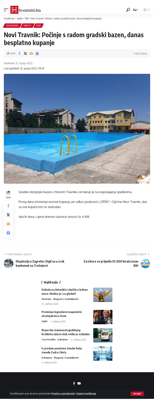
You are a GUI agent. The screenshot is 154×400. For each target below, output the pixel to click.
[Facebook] (74, 384)
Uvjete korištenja (87, 393)
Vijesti (28, 26)
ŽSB (39, 26)
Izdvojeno (12, 26)
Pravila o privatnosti (63, 393)
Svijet (45, 322)
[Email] (31, 54)
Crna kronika (49, 340)
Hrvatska (47, 300)
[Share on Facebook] (19, 54)
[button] (137, 394)
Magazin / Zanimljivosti (65, 300)
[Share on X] (25, 54)
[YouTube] (79, 384)
